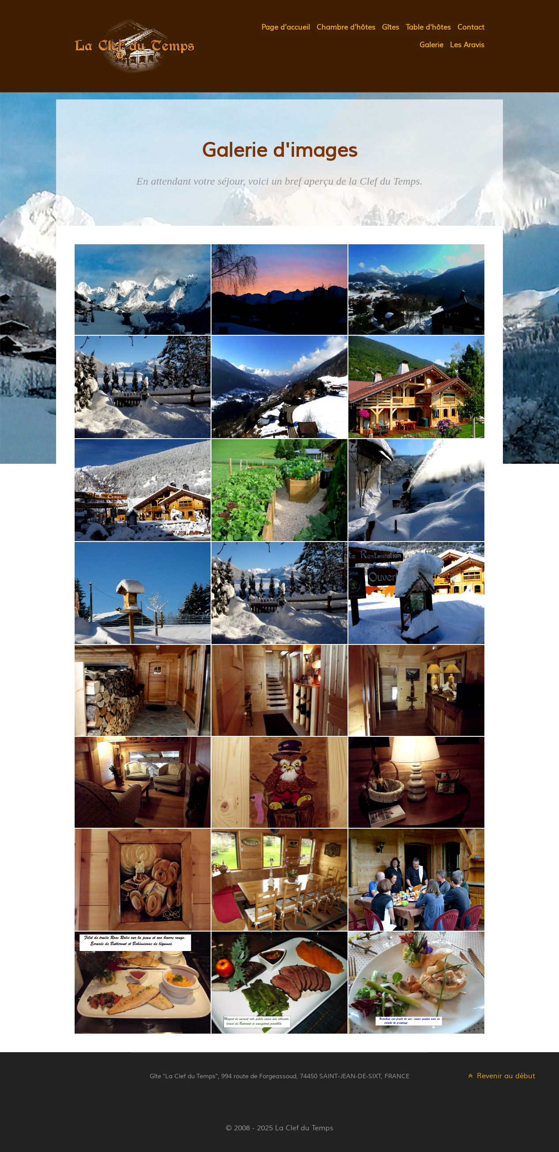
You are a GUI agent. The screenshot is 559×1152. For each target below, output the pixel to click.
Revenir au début (501, 1076)
